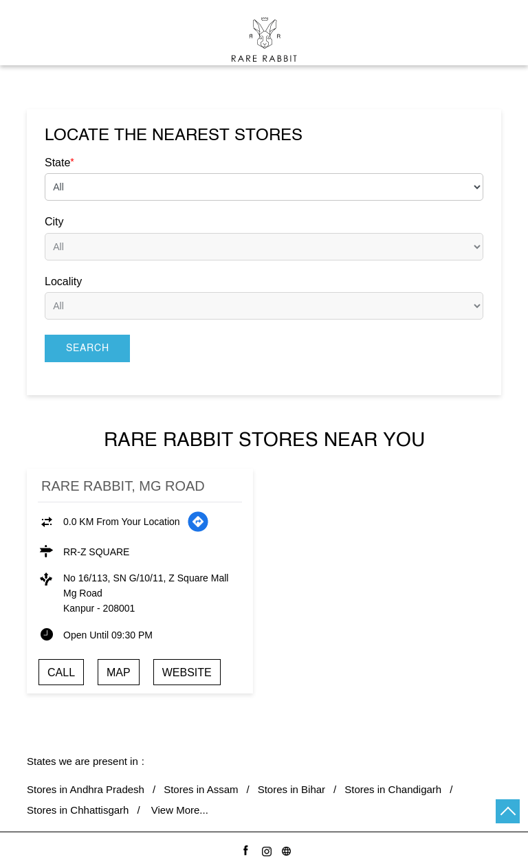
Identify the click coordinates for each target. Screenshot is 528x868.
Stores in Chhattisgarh (78, 810)
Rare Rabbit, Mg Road (123, 485)
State (59, 162)
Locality (63, 281)
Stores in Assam (201, 789)
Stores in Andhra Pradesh (85, 789)
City (54, 221)
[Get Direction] (198, 522)
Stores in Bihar (291, 789)
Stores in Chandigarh (392, 789)
